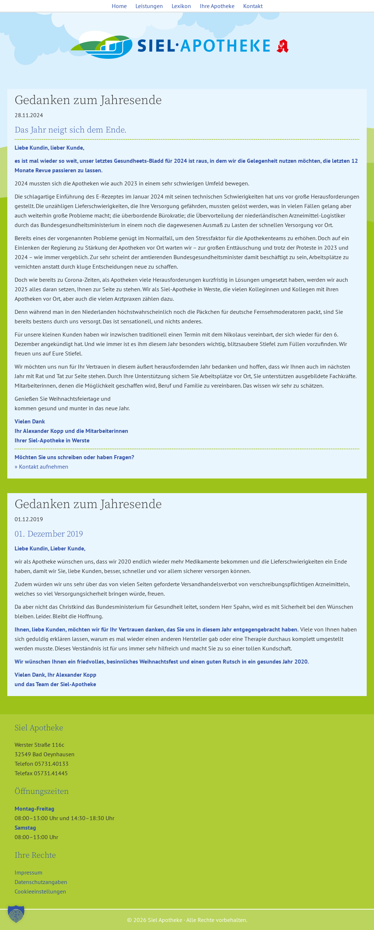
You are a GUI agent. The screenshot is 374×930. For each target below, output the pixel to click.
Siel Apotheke (187, 45)
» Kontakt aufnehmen (41, 466)
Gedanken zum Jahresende (88, 100)
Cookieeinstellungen (40, 891)
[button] (16, 914)
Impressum (28, 872)
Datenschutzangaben (41, 881)
